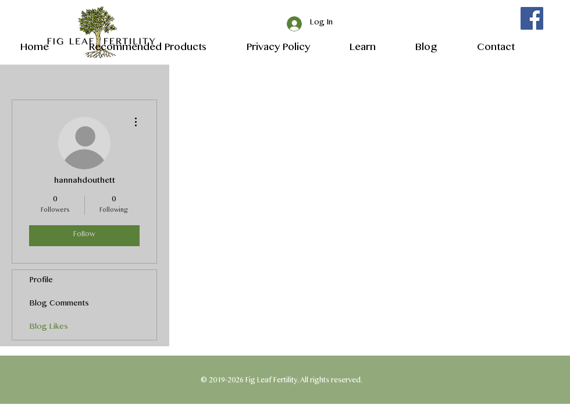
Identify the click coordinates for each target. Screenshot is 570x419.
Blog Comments (59, 305)
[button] (351, 47)
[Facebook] (532, 18)
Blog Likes (49, 328)
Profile (41, 281)
